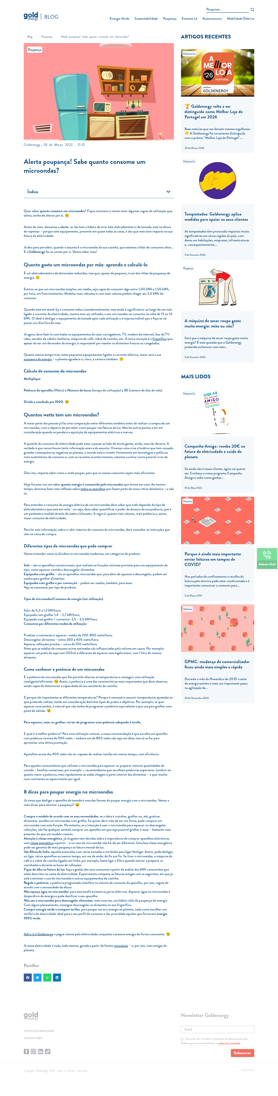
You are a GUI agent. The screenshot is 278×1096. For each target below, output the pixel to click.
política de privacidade (229, 1045)
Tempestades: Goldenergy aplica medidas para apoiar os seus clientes (216, 217)
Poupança (169, 18)
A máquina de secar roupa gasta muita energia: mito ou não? (213, 323)
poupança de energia (38, 359)
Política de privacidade (41, 1031)
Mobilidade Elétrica (240, 18)
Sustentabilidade (146, 18)
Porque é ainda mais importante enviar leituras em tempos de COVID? (213, 559)
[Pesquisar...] (227, 10)
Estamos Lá (189, 18)
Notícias (187, 501)
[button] (168, 191)
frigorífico (159, 338)
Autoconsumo (212, 18)
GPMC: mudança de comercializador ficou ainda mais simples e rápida (217, 664)
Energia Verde (119, 18)
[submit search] (252, 10)
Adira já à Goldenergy (38, 934)
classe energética (42, 842)
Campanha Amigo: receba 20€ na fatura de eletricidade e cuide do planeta (215, 451)
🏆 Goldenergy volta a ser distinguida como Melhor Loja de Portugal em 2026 (214, 111)
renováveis (121, 945)
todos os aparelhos (92, 488)
